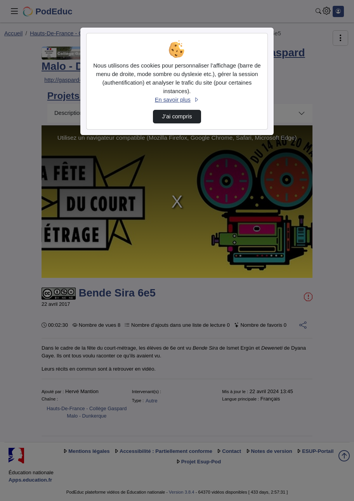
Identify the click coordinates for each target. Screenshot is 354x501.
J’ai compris (177, 116)
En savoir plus (177, 99)
